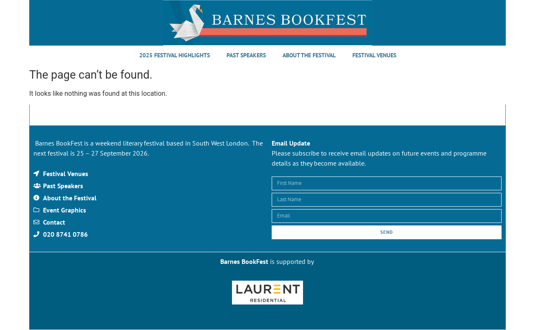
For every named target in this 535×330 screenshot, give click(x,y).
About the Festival (309, 55)
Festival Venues (374, 55)
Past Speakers (246, 55)
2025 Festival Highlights (174, 55)
